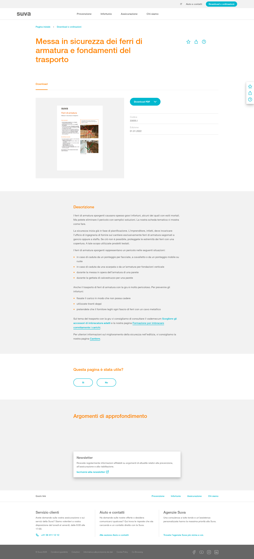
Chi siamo (152, 13)
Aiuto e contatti (194, 4)
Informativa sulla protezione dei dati (98, 552)
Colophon (76, 552)
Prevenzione (84, 13)
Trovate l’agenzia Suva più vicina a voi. (183, 535)
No (106, 382)
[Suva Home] (24, 14)
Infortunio (106, 13)
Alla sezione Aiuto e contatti (114, 535)
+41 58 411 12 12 (47, 535)
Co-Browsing (137, 552)
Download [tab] (42, 83)
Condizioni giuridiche (59, 552)
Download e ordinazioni (221, 4)
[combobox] (145, 102)
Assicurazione (129, 13)
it (181, 4)
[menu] (188, 42)
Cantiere (95, 338)
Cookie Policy (122, 552)
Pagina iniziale (43, 26)
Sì (83, 382)
